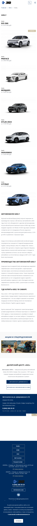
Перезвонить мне (18, 490)
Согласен (18, 521)
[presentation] (29, 415)
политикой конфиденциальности (19, 514)
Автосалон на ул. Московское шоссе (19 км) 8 (18, 387)
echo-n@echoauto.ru (18, 486)
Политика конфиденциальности (18, 499)
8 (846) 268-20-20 (8, 408)
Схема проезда (18, 469)
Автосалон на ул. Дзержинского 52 (19, 381)
